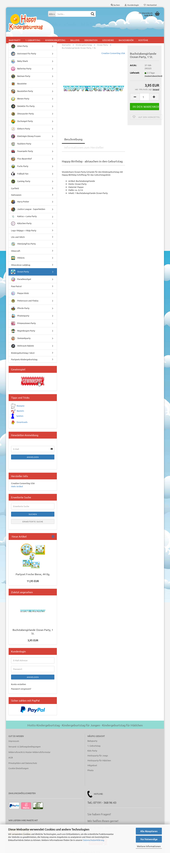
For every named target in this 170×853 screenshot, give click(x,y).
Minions (18, 258)
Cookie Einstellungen (18, 768)
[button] (135, 97)
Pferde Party (20, 308)
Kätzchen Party (21, 223)
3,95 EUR (33, 640)
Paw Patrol (16, 286)
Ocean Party (20, 272)
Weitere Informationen (149, 846)
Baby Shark (19, 61)
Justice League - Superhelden (28, 209)
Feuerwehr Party (22, 151)
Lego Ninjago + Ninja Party (23, 230)
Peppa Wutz (20, 293)
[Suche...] (51, 14)
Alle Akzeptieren (148, 831)
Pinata (90, 770)
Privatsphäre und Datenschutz (22, 763)
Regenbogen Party (23, 331)
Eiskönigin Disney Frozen (26, 136)
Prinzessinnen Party (23, 323)
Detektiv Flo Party (23, 106)
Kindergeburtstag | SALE (23, 352)
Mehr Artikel (17, 486)
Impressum (13, 741)
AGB (10, 757)
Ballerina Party (21, 69)
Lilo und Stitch (18, 237)
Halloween (16, 194)
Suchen (33, 514)
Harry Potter (20, 202)
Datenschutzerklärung (93, 840)
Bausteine (19, 84)
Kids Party (92, 750)
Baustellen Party (22, 91)
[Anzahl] (144, 97)
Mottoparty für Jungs (97, 755)
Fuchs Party (19, 166)
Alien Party (19, 46)
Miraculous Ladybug (20, 264)
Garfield (15, 188)
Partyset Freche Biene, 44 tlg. (33, 574)
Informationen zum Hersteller (84, 147)
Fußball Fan (19, 174)
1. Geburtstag (93, 745)
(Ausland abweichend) (153, 76)
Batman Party (20, 76)
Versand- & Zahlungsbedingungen (24, 746)
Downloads (22, 422)
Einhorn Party (20, 129)
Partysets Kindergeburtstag (24, 359)
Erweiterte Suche (32, 521)
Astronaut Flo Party (23, 54)
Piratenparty (20, 316)
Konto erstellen (18, 684)
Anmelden (33, 457)
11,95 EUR (33, 581)
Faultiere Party (21, 144)
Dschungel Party (22, 121)
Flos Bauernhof (21, 159)
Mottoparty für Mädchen (99, 760)
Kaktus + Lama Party (24, 216)
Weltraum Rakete (22, 346)
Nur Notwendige (148, 839)
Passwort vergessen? (21, 688)
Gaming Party (20, 181)
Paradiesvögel (21, 279)
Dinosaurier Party (22, 114)
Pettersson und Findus (24, 301)
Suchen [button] (115, 5)
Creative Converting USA (113, 53)
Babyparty (92, 740)
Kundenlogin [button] (132, 5)
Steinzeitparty (20, 338)
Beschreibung (73, 139)
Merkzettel (150, 5)
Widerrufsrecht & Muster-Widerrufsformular (29, 752)
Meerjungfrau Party (23, 244)
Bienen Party (20, 99)
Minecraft (15, 250)
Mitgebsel (92, 765)
